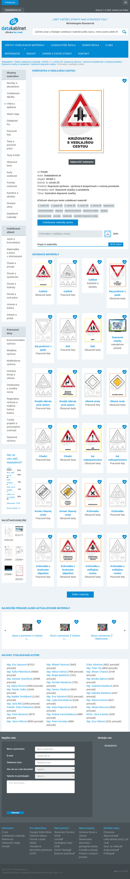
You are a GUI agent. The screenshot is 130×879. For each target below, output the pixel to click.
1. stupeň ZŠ (56, 205)
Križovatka (93, 511)
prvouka (56, 216)
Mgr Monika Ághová (97, 678)
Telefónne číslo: (14, 762)
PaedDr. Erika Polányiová (20, 707)
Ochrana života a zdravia (11, 374)
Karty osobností (12, 174)
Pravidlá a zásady (88, 850)
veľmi (9, 468)
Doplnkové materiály (12, 215)
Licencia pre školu (63, 45)
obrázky (104, 211)
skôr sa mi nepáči (11, 488)
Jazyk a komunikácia (13, 241)
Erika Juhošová (94, 664)
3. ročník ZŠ (83, 205)
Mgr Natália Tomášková (19, 696)
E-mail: (10, 756)
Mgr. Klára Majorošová (58, 707)
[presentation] (32, 801)
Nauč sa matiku (112, 846)
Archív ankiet (12, 508)
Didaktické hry (12, 122)
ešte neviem (10, 481)
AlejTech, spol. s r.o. (54, 872)
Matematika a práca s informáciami (14, 253)
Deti (68, 346)
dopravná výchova (73, 211)
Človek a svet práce (12, 296)
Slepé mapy (13, 114)
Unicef (57, 839)
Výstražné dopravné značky (43, 64)
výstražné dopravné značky (86, 216)
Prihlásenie (10, 2)
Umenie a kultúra (12, 306)
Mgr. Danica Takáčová (58, 689)
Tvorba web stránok (10, 872)
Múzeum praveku (63, 853)
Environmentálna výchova (16, 342)
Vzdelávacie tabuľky (13, 95)
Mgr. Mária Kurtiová (96, 700)
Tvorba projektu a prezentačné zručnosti (13, 425)
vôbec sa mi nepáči (11, 495)
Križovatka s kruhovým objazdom (43, 570)
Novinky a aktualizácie (13, 85)
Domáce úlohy (11, 205)
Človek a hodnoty (11, 285)
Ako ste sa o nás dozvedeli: (20, 769)
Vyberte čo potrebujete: (18, 776)
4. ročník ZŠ (57, 62)
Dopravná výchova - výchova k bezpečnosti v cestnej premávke (93, 62)
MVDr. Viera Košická (97, 714)
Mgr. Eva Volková (95, 721)
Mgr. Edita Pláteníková (18, 671)
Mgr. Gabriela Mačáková (99, 686)
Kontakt (83, 53)
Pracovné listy (12, 133)
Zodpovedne (110, 850)
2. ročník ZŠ (70, 205)
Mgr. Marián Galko (16, 689)
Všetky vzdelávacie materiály (25, 45)
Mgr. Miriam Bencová (97, 707)
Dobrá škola (90, 45)
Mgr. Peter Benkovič (17, 714)
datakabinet (110, 745)
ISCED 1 (46, 62)
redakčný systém (29, 872)
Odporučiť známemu (81, 161)
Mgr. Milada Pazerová (58, 664)
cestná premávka (45, 211)
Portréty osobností (12, 184)
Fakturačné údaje (11, 842)
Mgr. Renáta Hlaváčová (59, 682)
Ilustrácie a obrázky (12, 195)
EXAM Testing (61, 850)
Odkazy (31, 53)
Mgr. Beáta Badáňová (58, 675)
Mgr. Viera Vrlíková (17, 721)
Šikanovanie (85, 839)
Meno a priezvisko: (16, 749)
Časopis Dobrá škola (40, 832)
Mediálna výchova (11, 352)
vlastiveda (67, 216)
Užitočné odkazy (38, 835)
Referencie (12, 53)
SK (125, 2)
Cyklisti (43, 291)
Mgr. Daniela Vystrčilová (19, 678)
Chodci (43, 456)
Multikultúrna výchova (13, 362)
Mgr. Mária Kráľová (57, 671)
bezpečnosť (109, 205)
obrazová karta (44, 216)
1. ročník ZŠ (43, 205)
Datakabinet (7, 62)
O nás (109, 45)
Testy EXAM (13, 155)
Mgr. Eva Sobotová (57, 696)
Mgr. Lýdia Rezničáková (59, 700)
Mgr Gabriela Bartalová (98, 693)
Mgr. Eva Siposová (17, 664)
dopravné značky (90, 211)
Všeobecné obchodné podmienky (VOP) (41, 850)
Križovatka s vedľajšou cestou (54, 233)
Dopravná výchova (12, 439)
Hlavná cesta (92, 401)
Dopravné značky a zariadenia (15, 64)
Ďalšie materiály (80, 594)
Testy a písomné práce (11, 145)
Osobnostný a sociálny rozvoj (13, 388)
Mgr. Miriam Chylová (97, 671)
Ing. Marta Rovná (16, 686)
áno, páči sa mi (10, 473)
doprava (59, 211)
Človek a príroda (11, 265)
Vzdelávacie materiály (13, 835)
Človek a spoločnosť (12, 275)
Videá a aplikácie (11, 105)
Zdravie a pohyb (12, 316)
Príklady (108, 853)
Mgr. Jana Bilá (14, 703)
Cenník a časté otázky (57, 53)
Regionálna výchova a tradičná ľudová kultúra (13, 405)
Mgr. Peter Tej (93, 668)
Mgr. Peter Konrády (57, 721)
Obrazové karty (12, 164)
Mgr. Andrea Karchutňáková (61, 714)
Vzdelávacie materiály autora (57, 222)
